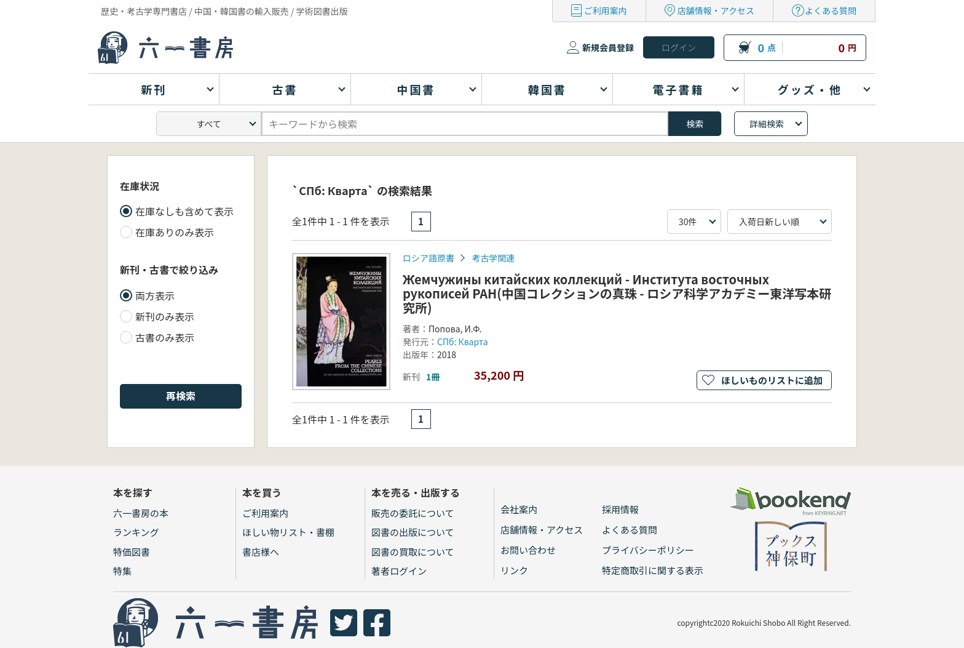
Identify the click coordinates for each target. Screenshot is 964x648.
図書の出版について (412, 532)
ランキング (136, 532)
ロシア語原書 (428, 258)
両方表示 (155, 295)
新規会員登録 (608, 47)
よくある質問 (830, 10)
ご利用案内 (605, 10)
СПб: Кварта (462, 341)
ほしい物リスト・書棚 (288, 532)
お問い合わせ (528, 549)
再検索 (181, 395)
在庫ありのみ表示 (174, 232)
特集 (122, 570)
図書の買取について (412, 551)
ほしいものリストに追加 (772, 380)
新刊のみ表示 (164, 316)
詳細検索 (766, 124)
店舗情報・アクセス (716, 10)
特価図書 (131, 551)
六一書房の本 (140, 512)
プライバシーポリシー (648, 549)
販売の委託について (412, 512)
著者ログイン (399, 570)
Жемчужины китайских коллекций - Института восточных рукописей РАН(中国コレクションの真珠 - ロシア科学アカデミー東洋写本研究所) (617, 293)
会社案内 (518, 509)
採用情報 (620, 509)
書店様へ (260, 551)
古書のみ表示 (164, 337)
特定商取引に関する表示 (652, 570)
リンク (514, 570)
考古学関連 (493, 258)
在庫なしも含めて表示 (184, 211)
